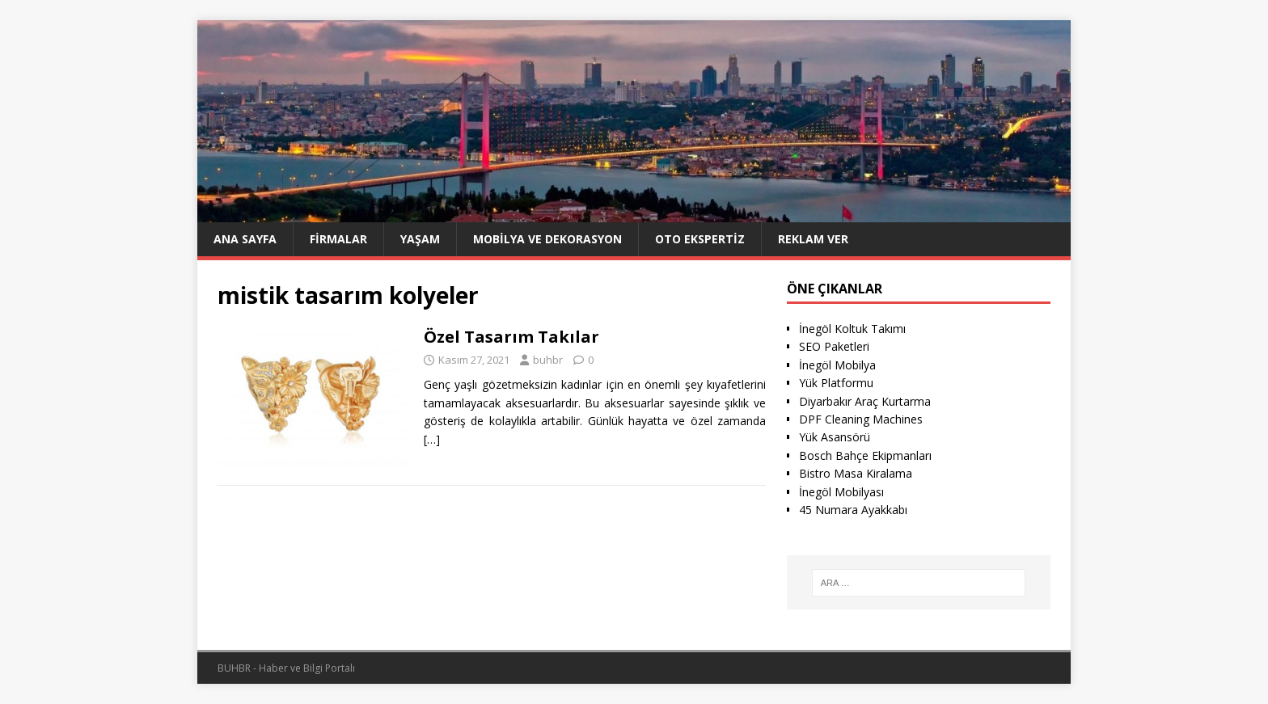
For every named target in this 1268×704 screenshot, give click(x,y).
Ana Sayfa (245, 239)
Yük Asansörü (834, 437)
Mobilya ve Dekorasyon (547, 239)
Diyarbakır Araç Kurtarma (865, 401)
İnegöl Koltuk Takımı (852, 328)
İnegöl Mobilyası (841, 492)
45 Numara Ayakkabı (853, 509)
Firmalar (338, 239)
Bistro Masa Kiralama (855, 473)
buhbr (548, 359)
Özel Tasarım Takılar (511, 337)
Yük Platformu (836, 382)
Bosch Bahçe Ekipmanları (865, 455)
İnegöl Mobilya (837, 365)
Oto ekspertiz (700, 239)
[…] (432, 439)
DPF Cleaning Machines (861, 419)
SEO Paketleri (834, 346)
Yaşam (420, 239)
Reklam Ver (813, 239)
